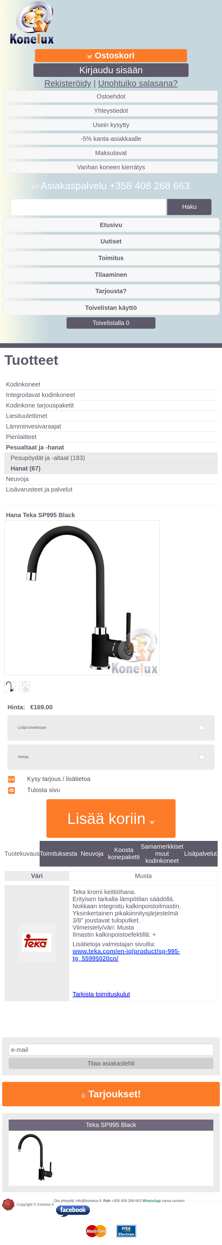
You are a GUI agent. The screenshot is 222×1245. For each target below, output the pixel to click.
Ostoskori (110, 55)
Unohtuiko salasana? (138, 83)
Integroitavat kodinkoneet (40, 394)
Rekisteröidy (67, 83)
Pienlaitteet (21, 436)
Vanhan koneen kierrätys (111, 167)
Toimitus (111, 258)
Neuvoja (17, 478)
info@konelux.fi (88, 1201)
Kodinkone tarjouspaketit (40, 405)
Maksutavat (111, 153)
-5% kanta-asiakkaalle (111, 138)
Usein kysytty (111, 124)
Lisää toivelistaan (32, 727)
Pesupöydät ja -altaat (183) (48, 457)
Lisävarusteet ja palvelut (39, 489)
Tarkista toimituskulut (101, 994)
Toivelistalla (111, 322)
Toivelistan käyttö (111, 307)
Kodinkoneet (23, 384)
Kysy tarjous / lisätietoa (48, 778)
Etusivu (111, 225)
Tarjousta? (111, 291)
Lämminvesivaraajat (33, 426)
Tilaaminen (111, 274)
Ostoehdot (111, 96)
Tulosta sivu (33, 790)
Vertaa (23, 757)
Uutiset (111, 241)
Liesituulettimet (26, 415)
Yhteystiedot (111, 110)
